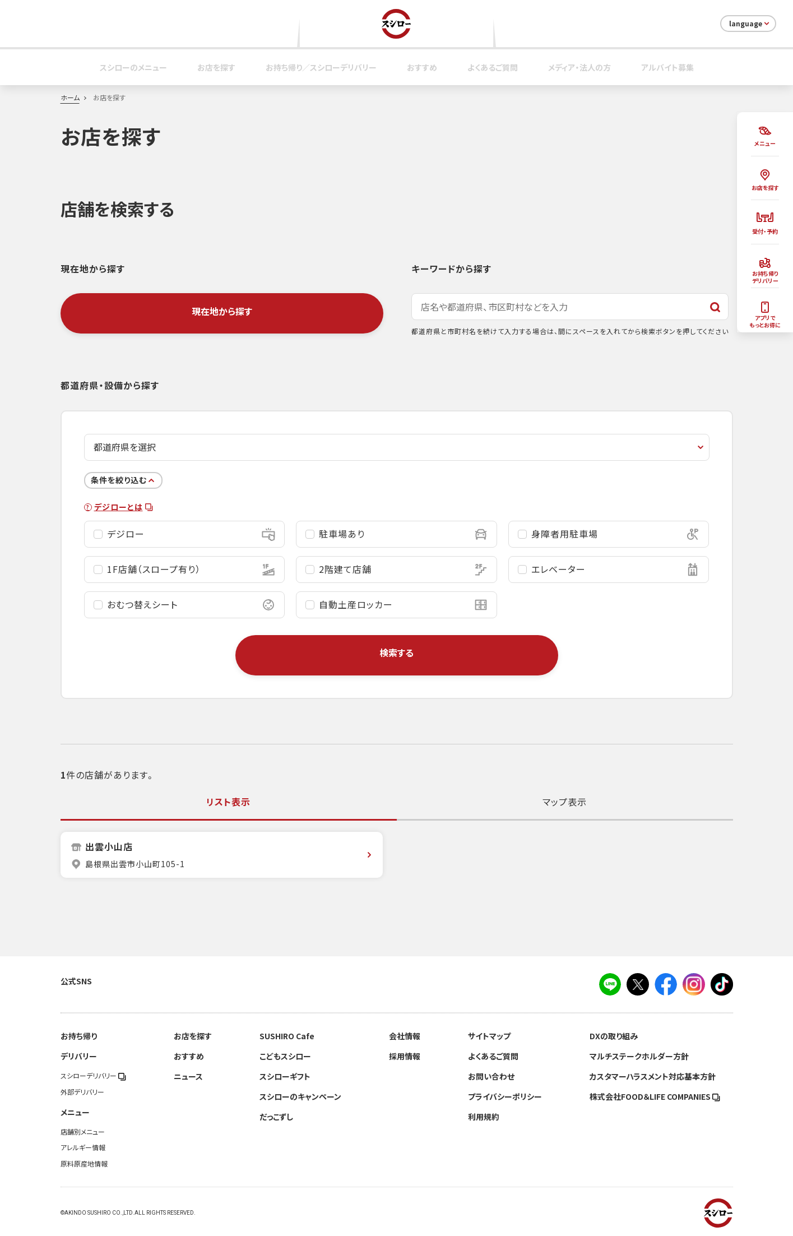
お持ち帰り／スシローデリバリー (321, 67)
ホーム (70, 97)
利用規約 (483, 1116)
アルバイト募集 (667, 67)
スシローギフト (284, 1076)
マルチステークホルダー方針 (639, 1056)
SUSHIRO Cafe (286, 1035)
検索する (396, 652)
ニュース (188, 1076)
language (750, 23)
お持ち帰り (79, 1035)
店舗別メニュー (83, 1132)
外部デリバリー (82, 1092)
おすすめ (422, 67)
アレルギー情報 (83, 1147)
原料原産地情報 (84, 1164)
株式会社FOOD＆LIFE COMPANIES (655, 1096)
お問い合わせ (491, 1076)
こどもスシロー (285, 1056)
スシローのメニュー (133, 67)
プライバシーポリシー (505, 1096)
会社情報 (404, 1035)
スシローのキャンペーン (300, 1096)
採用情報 (404, 1056)
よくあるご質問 (492, 67)
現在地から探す (222, 311)
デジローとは (123, 507)
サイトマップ (489, 1035)
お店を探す (216, 67)
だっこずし (276, 1116)
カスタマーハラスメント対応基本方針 (653, 1076)
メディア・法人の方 (579, 67)
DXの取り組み (614, 1035)
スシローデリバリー (93, 1076)
